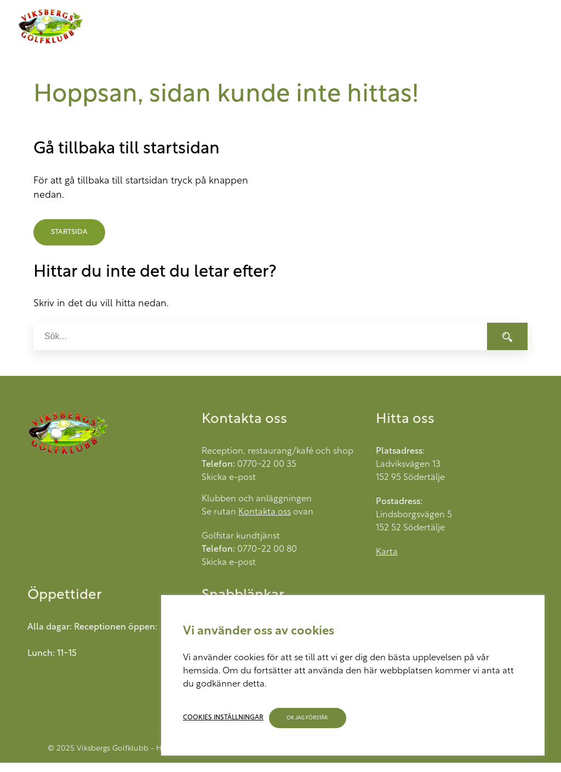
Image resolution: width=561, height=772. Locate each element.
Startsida (69, 232)
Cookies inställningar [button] (223, 717)
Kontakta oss (264, 512)
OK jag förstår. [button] (308, 718)
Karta (387, 552)
